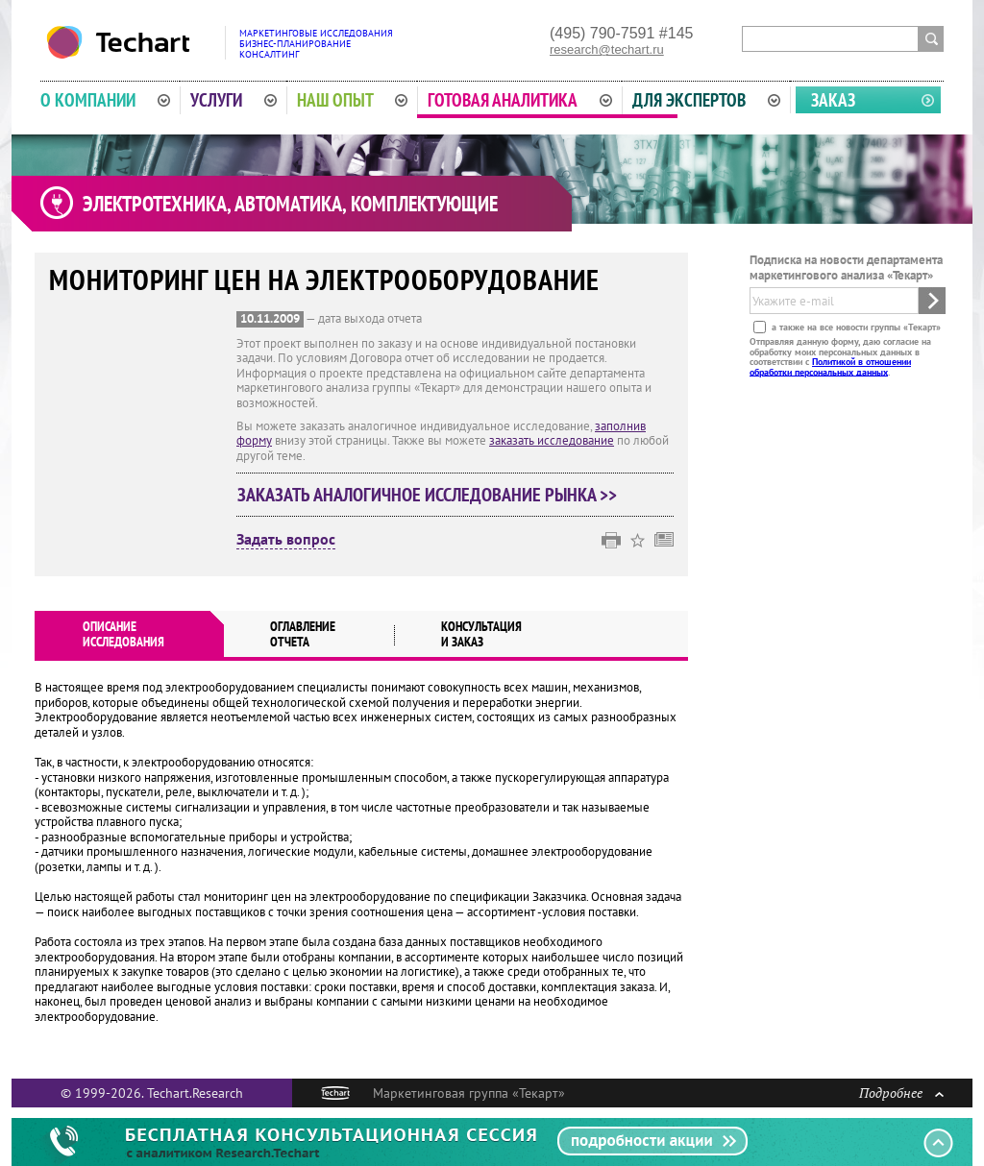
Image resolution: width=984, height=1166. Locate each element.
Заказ (833, 99)
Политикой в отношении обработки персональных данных (830, 366)
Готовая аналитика (520, 99)
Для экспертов (706, 99)
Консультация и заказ (481, 634)
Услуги (233, 99)
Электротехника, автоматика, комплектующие (290, 203)
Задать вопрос (285, 539)
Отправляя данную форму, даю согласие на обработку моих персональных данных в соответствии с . (840, 356)
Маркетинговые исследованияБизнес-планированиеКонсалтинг (316, 44)
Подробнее (901, 1092)
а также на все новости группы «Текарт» (855, 327)
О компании (105, 99)
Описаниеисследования (123, 634)
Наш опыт (352, 99)
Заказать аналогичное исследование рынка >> (427, 494)
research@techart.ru (607, 49)
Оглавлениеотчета (302, 634)
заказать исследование (551, 440)
